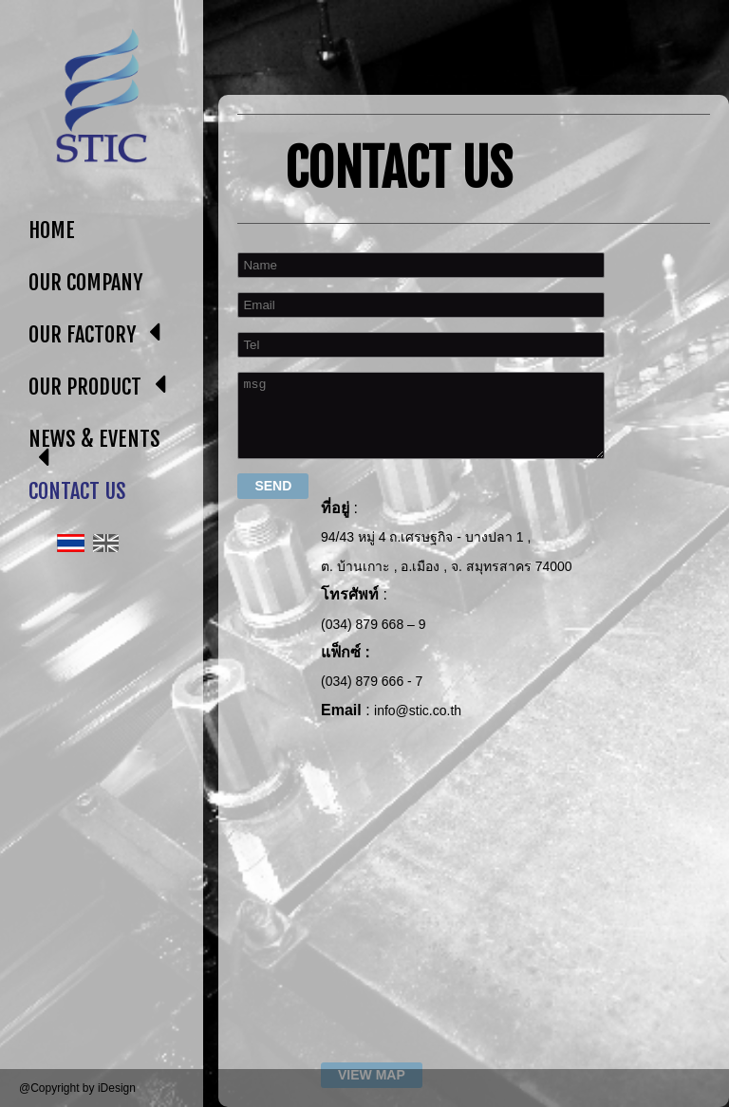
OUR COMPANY (85, 282)
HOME (51, 230)
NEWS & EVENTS (94, 439)
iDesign (117, 1088)
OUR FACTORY (82, 334)
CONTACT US (77, 491)
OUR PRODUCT (84, 386)
